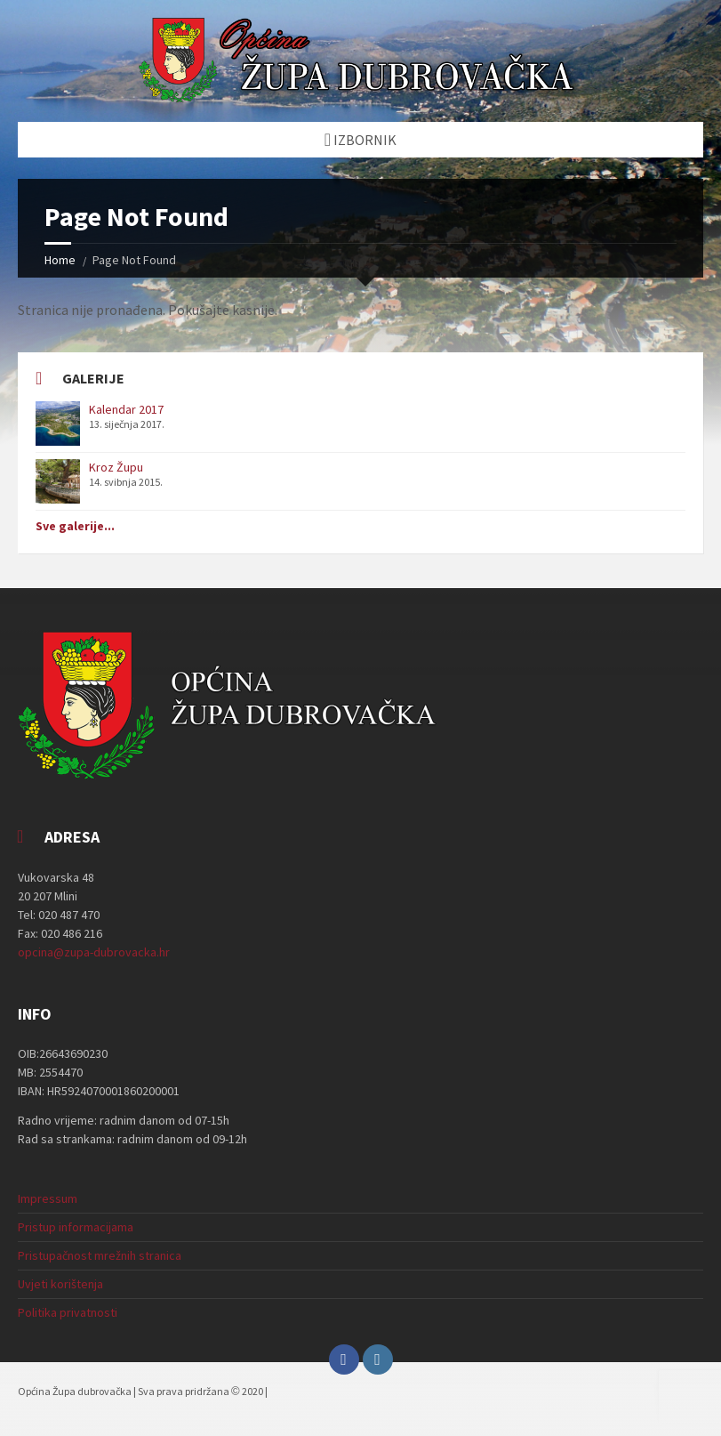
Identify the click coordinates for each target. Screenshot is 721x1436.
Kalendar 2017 (126, 409)
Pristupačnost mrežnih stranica (99, 1255)
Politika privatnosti (67, 1312)
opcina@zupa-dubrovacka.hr (94, 952)
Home (60, 260)
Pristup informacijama (75, 1227)
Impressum (47, 1198)
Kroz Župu (116, 467)
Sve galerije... (75, 526)
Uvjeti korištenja (60, 1284)
